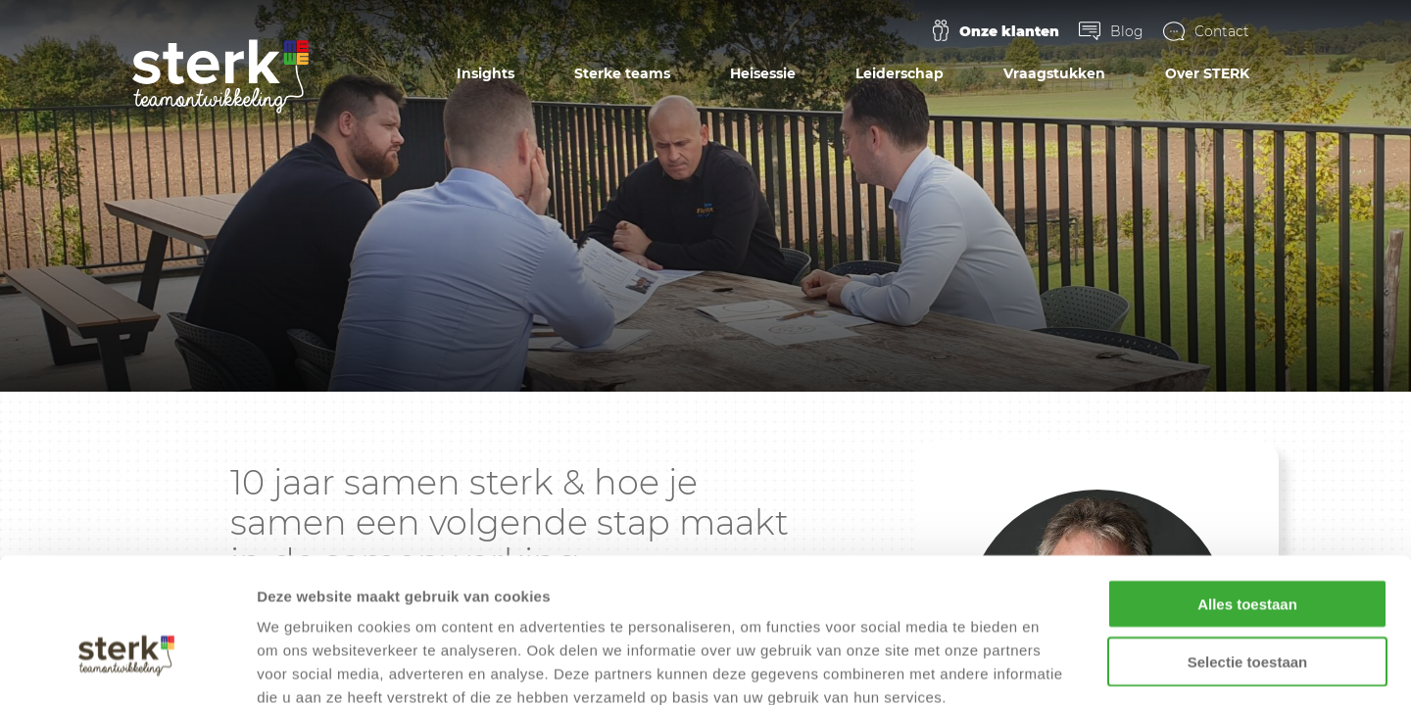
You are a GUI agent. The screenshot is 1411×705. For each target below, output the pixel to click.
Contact (1221, 31)
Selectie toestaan (1248, 551)
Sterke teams (622, 73)
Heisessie (763, 73)
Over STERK (1207, 73)
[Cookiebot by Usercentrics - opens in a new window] (127, 667)
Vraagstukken (1054, 73)
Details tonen (1058, 666)
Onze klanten (1009, 31)
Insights (485, 73)
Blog (1126, 31)
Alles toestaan (1247, 494)
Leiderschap (899, 73)
